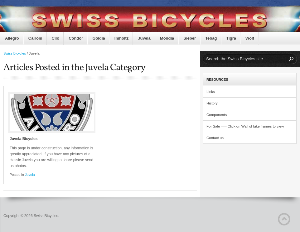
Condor (76, 38)
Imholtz (121, 38)
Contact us (215, 138)
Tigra (231, 38)
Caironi (35, 38)
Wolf (249, 38)
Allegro (12, 38)
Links (210, 92)
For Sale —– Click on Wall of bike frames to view (245, 126)
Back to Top (284, 219)
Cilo (56, 38)
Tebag (211, 38)
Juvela (144, 38)
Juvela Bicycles (23, 139)
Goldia (98, 38)
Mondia (167, 38)
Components (216, 115)
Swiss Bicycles (14, 53)
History (212, 103)
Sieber (189, 38)
